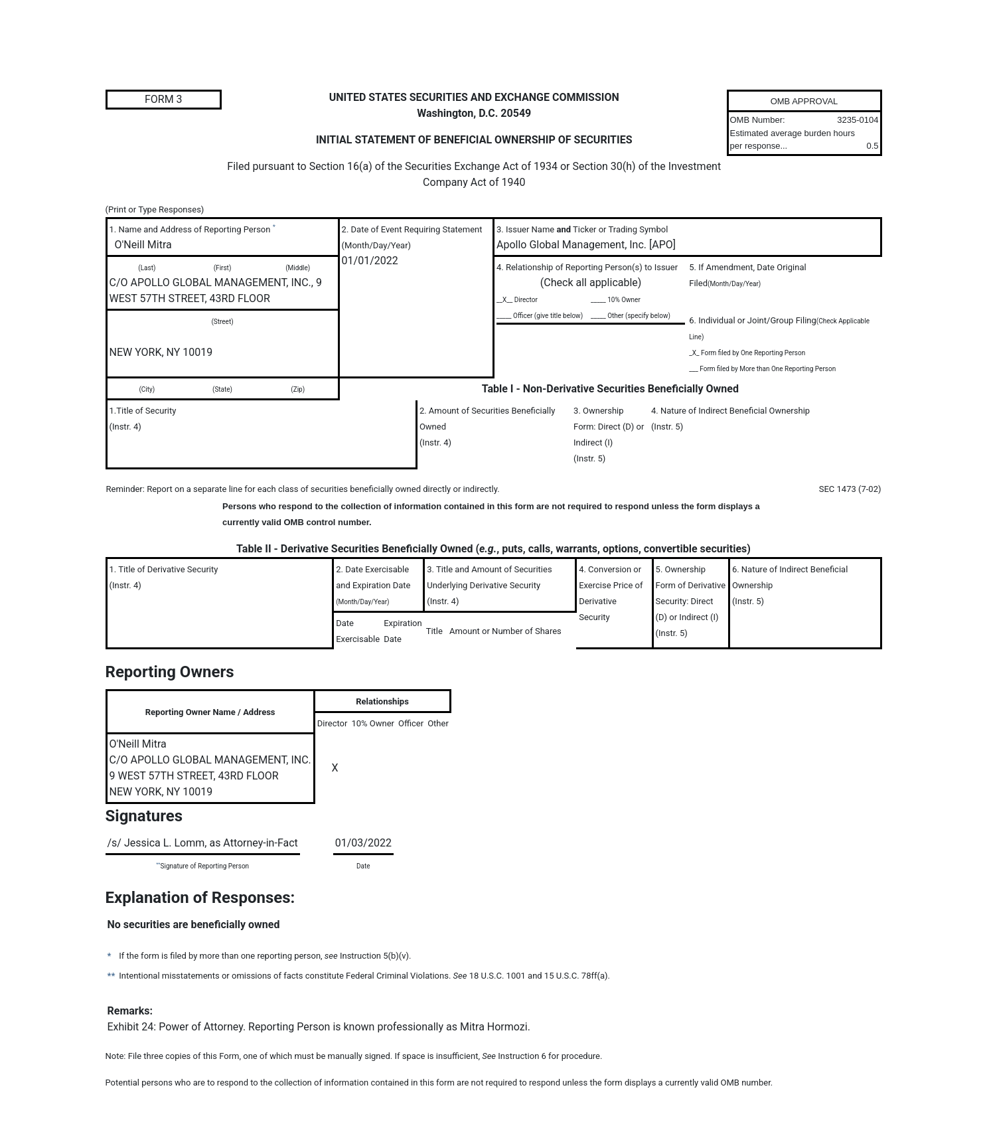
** (158, 864)
